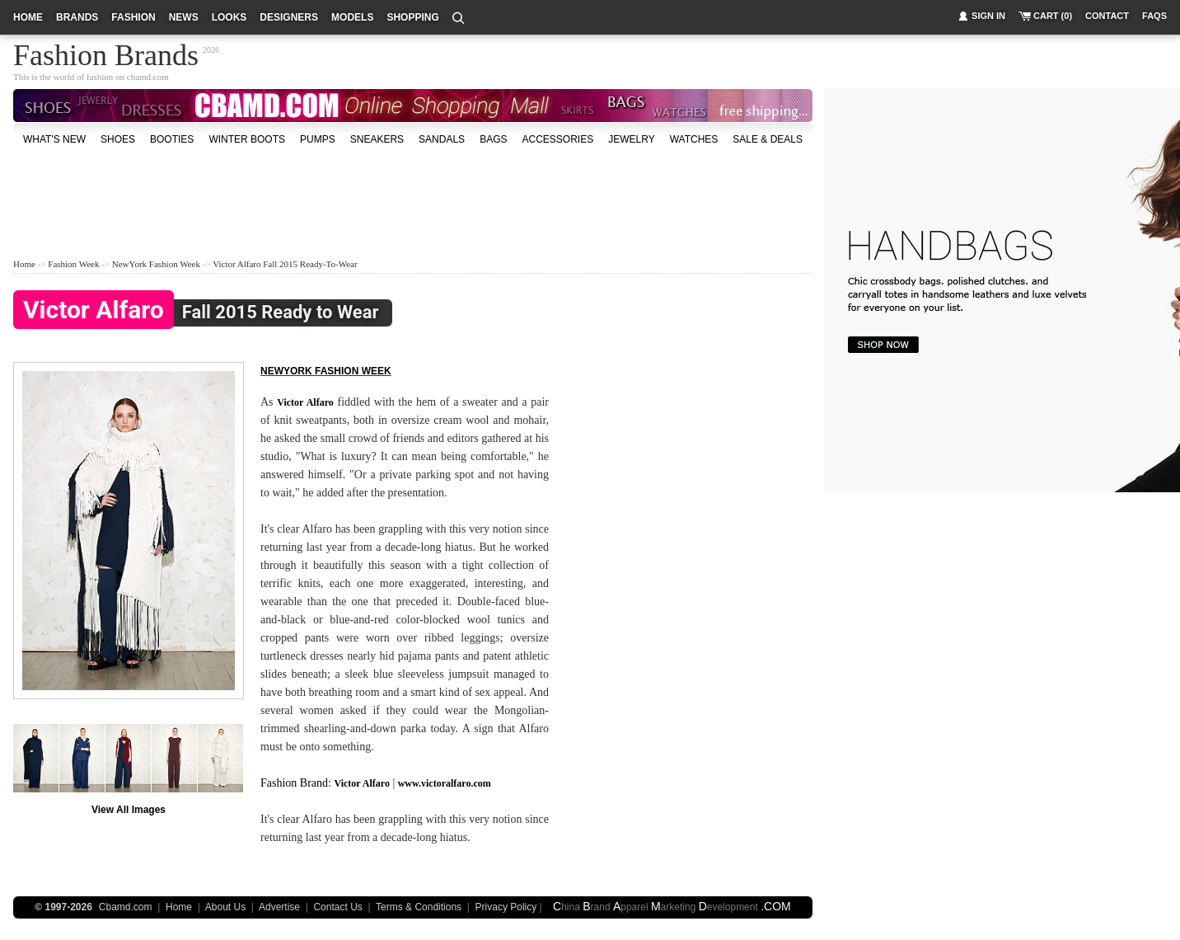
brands (77, 17)
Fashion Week (73, 264)
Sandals (442, 139)
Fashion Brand (294, 783)
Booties (172, 139)
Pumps (317, 139)
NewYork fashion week (325, 371)
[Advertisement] (412, 201)
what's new (54, 139)
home (28, 17)
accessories (557, 139)
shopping (412, 17)
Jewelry (631, 139)
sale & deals (768, 139)
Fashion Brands (106, 53)
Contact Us (337, 907)
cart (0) (1052, 16)
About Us (225, 907)
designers (289, 17)
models (352, 17)
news (184, 17)
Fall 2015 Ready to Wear (196, 313)
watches (694, 139)
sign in (988, 16)
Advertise (279, 907)
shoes (118, 139)
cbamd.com (148, 77)
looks (229, 17)
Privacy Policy (506, 907)
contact (1107, 16)
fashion (133, 17)
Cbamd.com (125, 907)
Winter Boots (246, 139)
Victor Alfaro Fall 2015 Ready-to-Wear (285, 264)
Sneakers (377, 139)
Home (24, 264)
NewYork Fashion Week (156, 264)
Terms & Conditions (418, 907)
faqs (1154, 16)
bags (493, 139)
